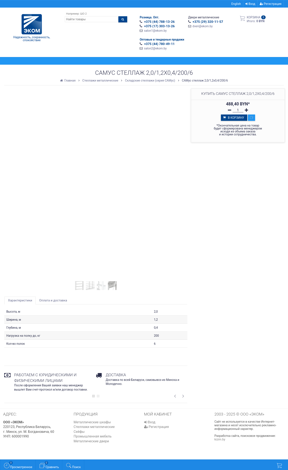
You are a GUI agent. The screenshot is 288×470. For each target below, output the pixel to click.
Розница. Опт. (149, 17)
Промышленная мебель (93, 436)
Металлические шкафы (92, 422)
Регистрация (270, 3)
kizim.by (219, 439)
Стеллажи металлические (94, 427)
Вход (250, 3)
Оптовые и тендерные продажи (162, 39)
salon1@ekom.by (155, 30)
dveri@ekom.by (202, 26)
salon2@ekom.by (155, 48)
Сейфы (79, 432)
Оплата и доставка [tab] (53, 300)
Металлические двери (91, 441)
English (236, 3)
